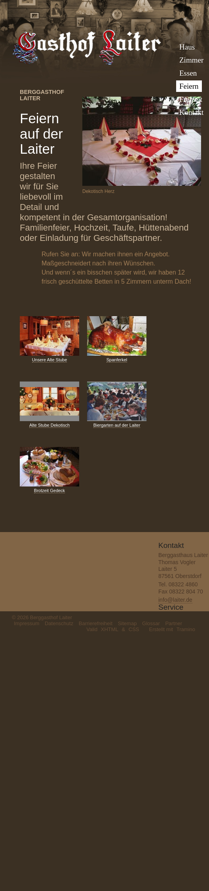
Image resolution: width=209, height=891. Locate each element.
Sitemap (127, 623)
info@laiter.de (175, 600)
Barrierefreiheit (95, 623)
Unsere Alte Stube (49, 359)
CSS (134, 629)
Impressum (26, 623)
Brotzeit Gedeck (49, 490)
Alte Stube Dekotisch (49, 425)
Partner (173, 623)
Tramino (186, 629)
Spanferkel (116, 359)
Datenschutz (59, 623)
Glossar (151, 623)
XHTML (109, 629)
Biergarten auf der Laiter (117, 425)
